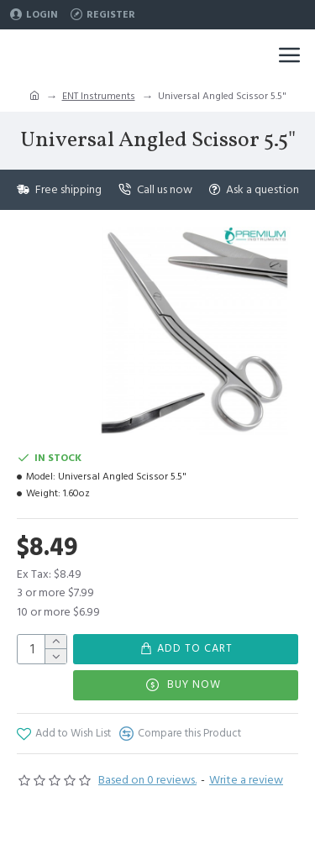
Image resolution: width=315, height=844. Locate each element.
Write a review (246, 780)
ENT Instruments (98, 96)
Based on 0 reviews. (147, 780)
